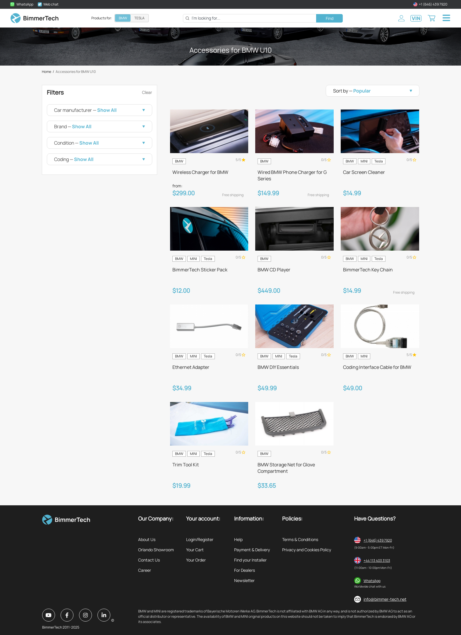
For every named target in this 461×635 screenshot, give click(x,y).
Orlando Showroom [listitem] (156, 549)
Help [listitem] (238, 539)
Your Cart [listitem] (195, 549)
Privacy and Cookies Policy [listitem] (306, 549)
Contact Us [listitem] (149, 560)
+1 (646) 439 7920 (378, 540)
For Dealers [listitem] (244, 570)
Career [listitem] (144, 570)
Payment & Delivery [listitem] (252, 549)
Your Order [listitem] (196, 560)
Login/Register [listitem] (199, 539)
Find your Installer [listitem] (250, 560)
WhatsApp (372, 580)
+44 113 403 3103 (377, 560)
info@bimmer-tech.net (385, 599)
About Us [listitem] (146, 539)
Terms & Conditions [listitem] (300, 539)
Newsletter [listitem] (244, 580)
